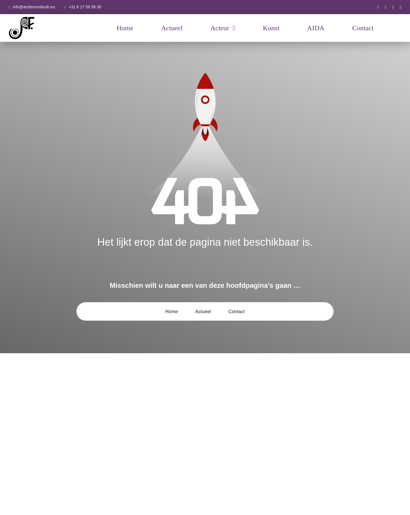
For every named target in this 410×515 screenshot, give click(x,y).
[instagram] (386, 7)
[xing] (400, 7)
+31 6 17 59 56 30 (85, 7)
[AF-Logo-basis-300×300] (22, 17)
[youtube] (393, 7)
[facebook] (378, 7)
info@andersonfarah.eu (34, 7)
